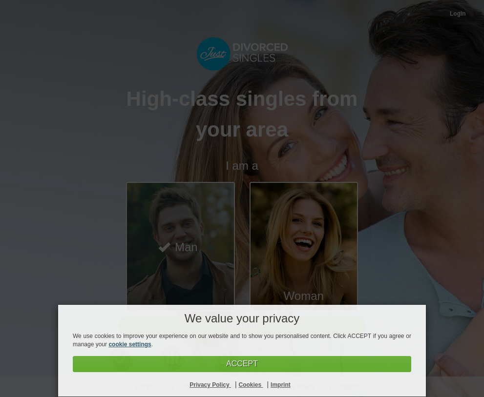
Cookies (251, 384)
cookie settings (129, 344)
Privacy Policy (210, 384)
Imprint (281, 384)
